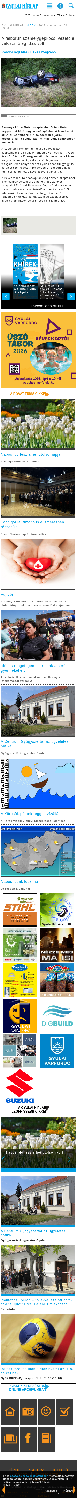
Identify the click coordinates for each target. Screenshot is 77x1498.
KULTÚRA (36, 1470)
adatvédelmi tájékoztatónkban (29, 1475)
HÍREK (31, 25)
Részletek (51, 1490)
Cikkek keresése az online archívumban (27, 1387)
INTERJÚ (60, 1470)
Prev (5, 1162)
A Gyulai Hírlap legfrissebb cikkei (28, 1109)
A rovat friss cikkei (28, 394)
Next (71, 1162)
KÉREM (68, 1490)
